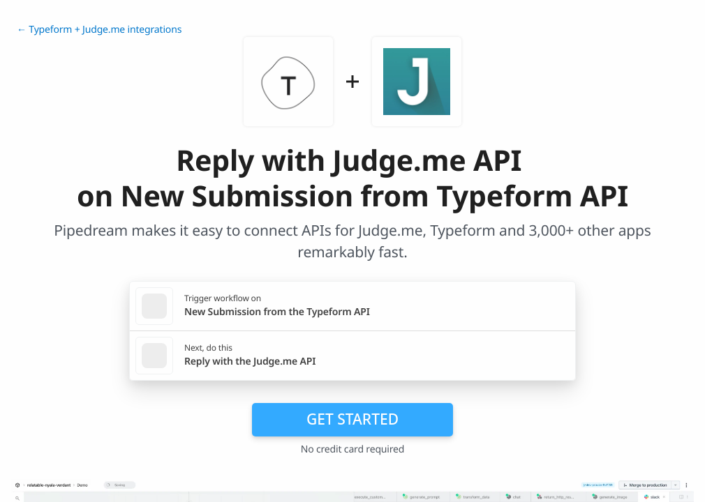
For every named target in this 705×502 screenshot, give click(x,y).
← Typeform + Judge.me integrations (99, 29)
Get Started (352, 419)
